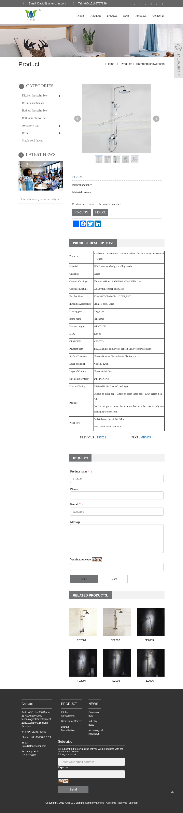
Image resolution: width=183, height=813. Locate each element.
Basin (25, 133)
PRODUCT (69, 704)
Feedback (141, 15)
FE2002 (115, 640)
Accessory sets (30, 125)
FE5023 (101, 437)
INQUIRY (81, 212)
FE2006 (149, 680)
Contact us (159, 15)
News (126, 15)
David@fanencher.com (34, 746)
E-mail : (76, 504)
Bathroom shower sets (150, 63)
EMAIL (100, 212)
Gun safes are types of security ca (40, 199)
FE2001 (81, 640)
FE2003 (149, 640)
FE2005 (115, 680)
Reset (113, 579)
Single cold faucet (32, 140)
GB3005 (146, 437)
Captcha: (63, 767)
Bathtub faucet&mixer (35, 110)
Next (156, 119)
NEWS (93, 704)
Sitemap (133, 802)
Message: (75, 522)
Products (112, 15)
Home (81, 15)
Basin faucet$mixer (33, 103)
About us (95, 15)
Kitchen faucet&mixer (35, 95)
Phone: (74, 489)
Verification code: (81, 559)
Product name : (81, 471)
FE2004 (81, 680)
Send (84, 579)
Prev (77, 119)
